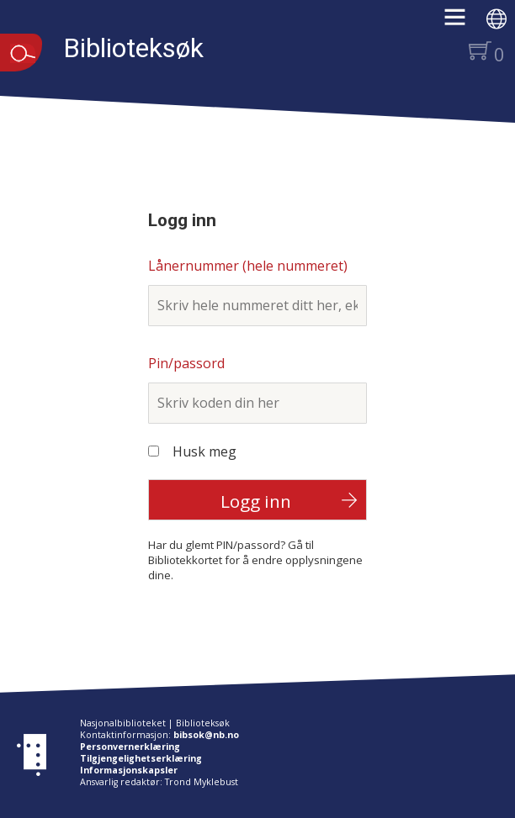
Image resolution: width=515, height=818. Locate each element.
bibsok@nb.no (206, 735)
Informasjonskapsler (129, 770)
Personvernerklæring (130, 746)
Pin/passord (186, 363)
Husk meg (204, 451)
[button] (463, 22)
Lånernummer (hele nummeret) (248, 265)
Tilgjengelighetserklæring (141, 758)
